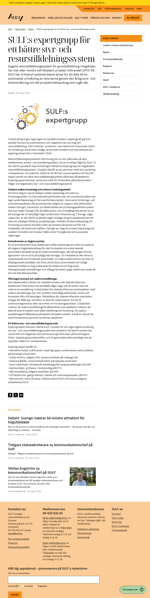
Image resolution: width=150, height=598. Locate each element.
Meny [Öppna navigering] (139, 8)
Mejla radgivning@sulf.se (55, 518)
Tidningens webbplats (88, 529)
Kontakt (117, 17)
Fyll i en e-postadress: (19, 573)
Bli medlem (133, 17)
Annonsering (83, 537)
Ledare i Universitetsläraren (118, 45)
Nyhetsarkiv (110, 38)
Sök (99, 8)
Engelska (42, 586)
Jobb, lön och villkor (60, 17)
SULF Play (117, 522)
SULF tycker (81, 17)
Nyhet (106, 52)
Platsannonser (84, 533)
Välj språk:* (14, 586)
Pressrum (13, 543)
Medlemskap (38, 17)
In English (89, 8)
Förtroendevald (113, 8)
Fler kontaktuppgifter (19, 539)
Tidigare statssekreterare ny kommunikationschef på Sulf (50, 446)
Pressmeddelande (113, 59)
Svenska (29, 586)
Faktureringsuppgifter (19, 547)
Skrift (106, 80)
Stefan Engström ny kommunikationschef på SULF (32, 470)
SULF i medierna (111, 86)
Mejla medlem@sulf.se (54, 543)
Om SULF (116, 514)
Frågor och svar (100, 17)
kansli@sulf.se (15, 533)
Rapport (107, 66)
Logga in (129, 8)
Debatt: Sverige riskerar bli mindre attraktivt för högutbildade (46, 420)
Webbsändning (111, 93)
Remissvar (108, 73)
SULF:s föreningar (120, 526)
